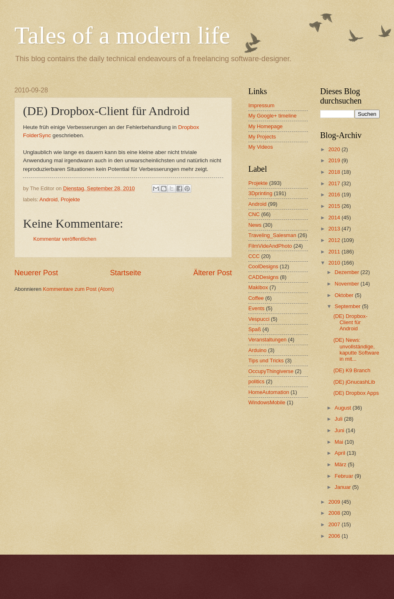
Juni (340, 430)
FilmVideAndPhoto (270, 246)
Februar (344, 476)
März (341, 464)
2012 (334, 240)
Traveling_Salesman (272, 235)
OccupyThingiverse (270, 371)
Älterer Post (212, 273)
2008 (334, 513)
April (340, 453)
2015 (334, 206)
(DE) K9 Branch (351, 370)
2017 (334, 183)
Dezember (347, 272)
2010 (334, 263)
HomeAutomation (268, 392)
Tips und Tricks (266, 360)
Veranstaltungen (267, 339)
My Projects (262, 137)
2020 (334, 149)
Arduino (257, 350)
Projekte (70, 199)
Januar (343, 487)
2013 (334, 229)
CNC (254, 214)
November (347, 284)
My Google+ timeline (272, 116)
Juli (339, 419)
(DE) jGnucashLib (354, 382)
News (254, 225)
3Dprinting (260, 193)
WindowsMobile (266, 402)
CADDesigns (263, 277)
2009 (334, 502)
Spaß (254, 329)
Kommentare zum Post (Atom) (78, 289)
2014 (334, 217)
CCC (254, 256)
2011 (334, 252)
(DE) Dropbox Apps (356, 393)
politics (256, 381)
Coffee (256, 298)
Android (48, 199)
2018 (334, 172)
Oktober (344, 295)
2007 (334, 524)
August (343, 408)
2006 (334, 536)
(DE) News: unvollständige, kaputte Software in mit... (356, 349)
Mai (339, 442)
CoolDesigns (263, 266)
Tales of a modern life (122, 35)
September (348, 306)
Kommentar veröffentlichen (64, 239)
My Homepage (265, 126)
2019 (334, 160)
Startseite (125, 273)
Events (256, 308)
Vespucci (259, 319)
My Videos (260, 147)
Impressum (261, 105)
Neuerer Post (36, 273)
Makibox (258, 287)
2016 (334, 194)
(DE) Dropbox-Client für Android (350, 322)
